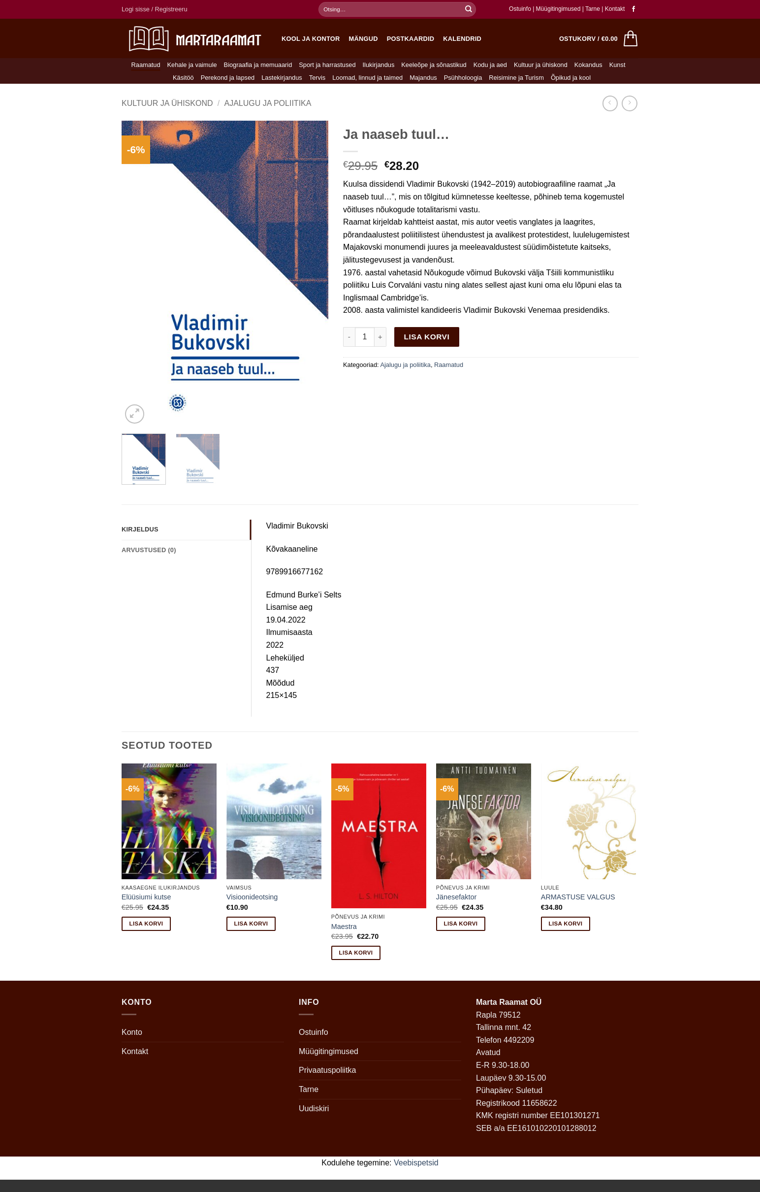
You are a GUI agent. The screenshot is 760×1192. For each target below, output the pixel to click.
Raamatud (145, 64)
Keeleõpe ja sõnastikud (433, 64)
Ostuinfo (520, 8)
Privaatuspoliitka (327, 1070)
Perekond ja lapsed (228, 77)
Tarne (593, 8)
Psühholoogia (463, 77)
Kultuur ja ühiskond (541, 64)
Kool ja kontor (311, 38)
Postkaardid (411, 38)
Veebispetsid (416, 1163)
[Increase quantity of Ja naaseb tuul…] (380, 337)
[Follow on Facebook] (633, 9)
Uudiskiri (314, 1108)
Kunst (617, 64)
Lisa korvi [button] (146, 924)
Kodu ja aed (490, 64)
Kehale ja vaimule (192, 64)
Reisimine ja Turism (516, 77)
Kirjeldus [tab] (140, 529)
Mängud (363, 38)
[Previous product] (629, 103)
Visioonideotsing (252, 897)
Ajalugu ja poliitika (267, 103)
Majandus (423, 77)
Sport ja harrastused (327, 64)
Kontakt (615, 8)
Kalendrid (462, 38)
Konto (132, 1032)
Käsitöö (183, 77)
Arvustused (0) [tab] (149, 550)
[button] (155, 9)
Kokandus (588, 64)
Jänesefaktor (456, 897)
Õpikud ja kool (571, 77)
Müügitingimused (558, 8)
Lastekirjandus (281, 77)
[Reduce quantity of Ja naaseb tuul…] (349, 337)
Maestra (344, 926)
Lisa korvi (427, 336)
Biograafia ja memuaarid (258, 64)
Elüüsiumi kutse (146, 897)
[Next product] (610, 103)
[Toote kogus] (365, 337)
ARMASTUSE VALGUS (578, 897)
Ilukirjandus (379, 64)
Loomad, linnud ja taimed (367, 77)
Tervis (317, 77)
